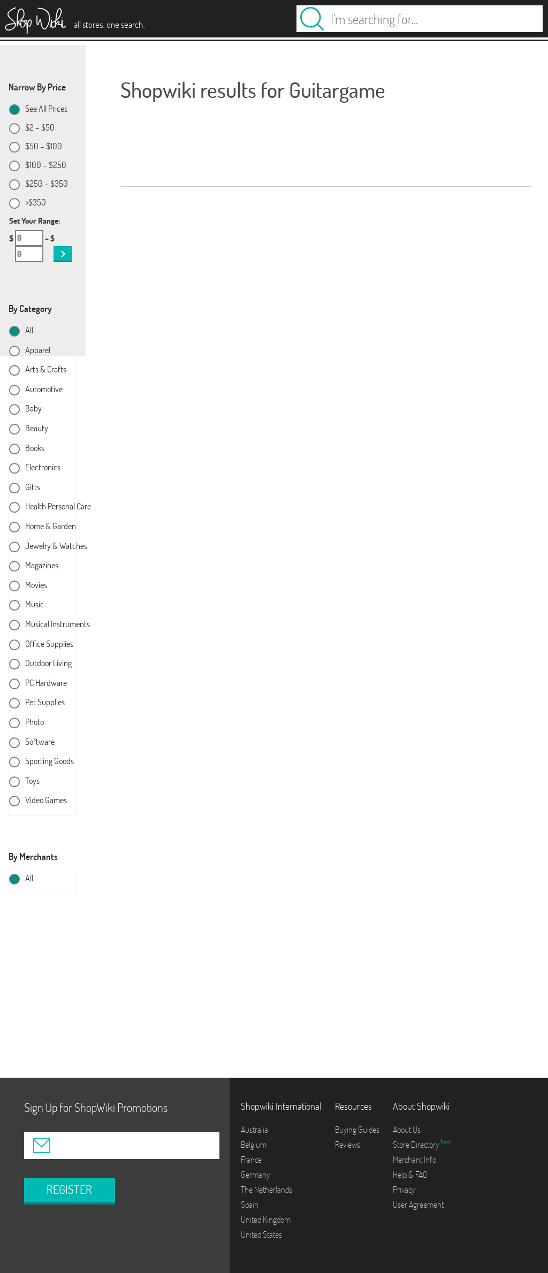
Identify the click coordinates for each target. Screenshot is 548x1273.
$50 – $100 (43, 146)
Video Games (46, 800)
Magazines (41, 565)
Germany (255, 1174)
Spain (249, 1204)
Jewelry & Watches (56, 546)
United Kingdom (266, 1219)
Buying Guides (357, 1129)
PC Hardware (46, 683)
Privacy (404, 1189)
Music (34, 604)
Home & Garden (50, 526)
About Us (407, 1129)
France (251, 1159)
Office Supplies (49, 644)
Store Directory (416, 1144)
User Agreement (418, 1204)
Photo (34, 722)
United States (261, 1234)
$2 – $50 (40, 128)
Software (40, 742)
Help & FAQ (410, 1174)
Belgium (254, 1144)
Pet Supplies (45, 702)
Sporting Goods (49, 761)
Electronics (42, 467)
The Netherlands (266, 1189)
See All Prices (46, 109)
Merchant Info (414, 1159)
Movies (36, 585)
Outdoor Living (48, 663)
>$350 (35, 203)
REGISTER (69, 1189)
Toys (32, 781)
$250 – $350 (46, 184)
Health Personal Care (58, 507)
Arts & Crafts (45, 370)
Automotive (44, 389)
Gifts (32, 487)
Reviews (347, 1144)
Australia (254, 1129)
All (29, 331)
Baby (33, 409)
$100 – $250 (45, 165)
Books (34, 448)
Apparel (37, 350)
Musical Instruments (57, 624)
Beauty (36, 428)
